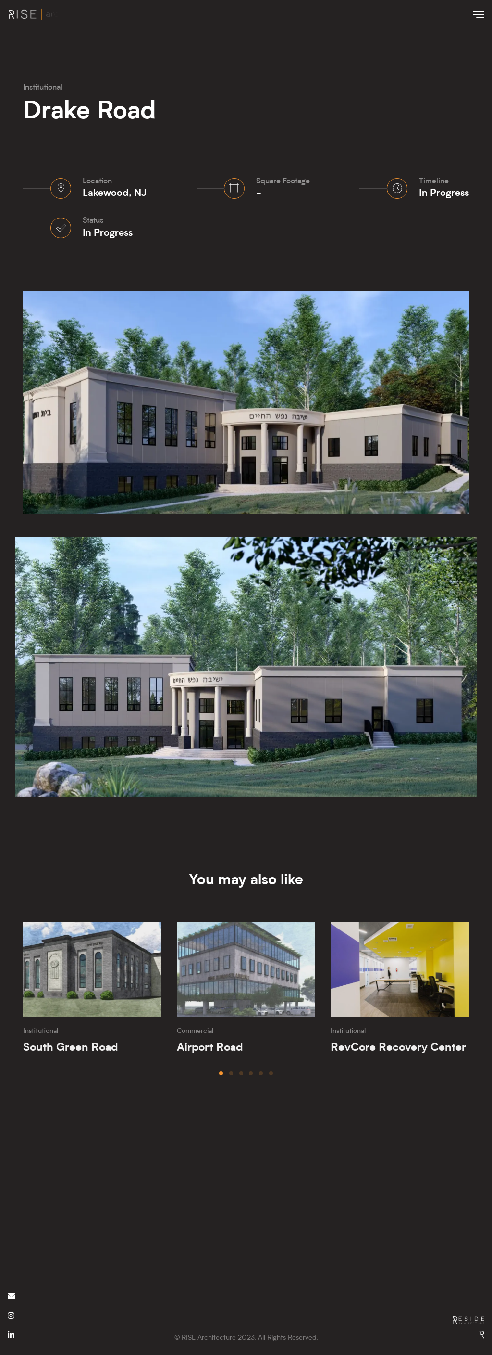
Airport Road (210, 1048)
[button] (221, 1073)
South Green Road (70, 1048)
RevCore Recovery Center (398, 1048)
